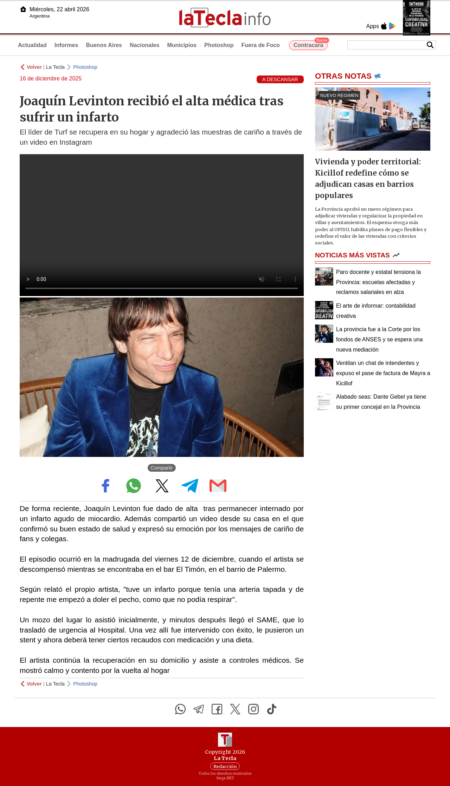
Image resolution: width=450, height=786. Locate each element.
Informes (66, 45)
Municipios (182, 45)
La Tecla (55, 67)
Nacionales (144, 45)
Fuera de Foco (261, 45)
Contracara (311, 44)
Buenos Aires (104, 45)
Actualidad (32, 45)
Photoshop (219, 45)
